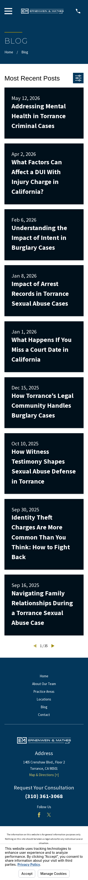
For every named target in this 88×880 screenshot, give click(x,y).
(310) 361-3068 (44, 796)
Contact (44, 714)
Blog (44, 707)
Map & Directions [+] (44, 775)
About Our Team (44, 684)
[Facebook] (39, 814)
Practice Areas (43, 691)
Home (44, 676)
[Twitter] (48, 814)
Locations (44, 699)
